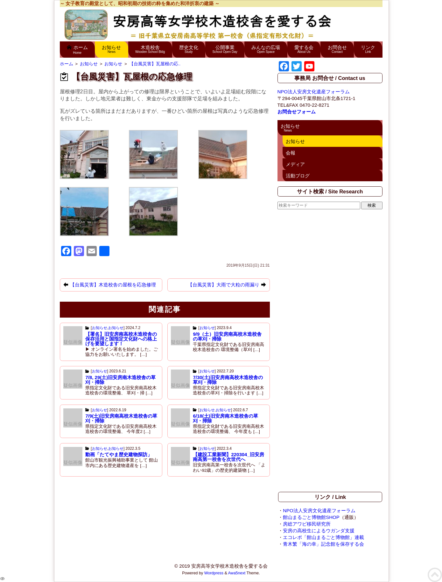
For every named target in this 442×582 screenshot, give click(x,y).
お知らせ (111, 49)
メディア (295, 164)
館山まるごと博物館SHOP (311, 517)
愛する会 (304, 49)
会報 (290, 152)
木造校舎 (150, 49)
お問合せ (337, 49)
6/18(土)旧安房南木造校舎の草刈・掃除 (225, 418)
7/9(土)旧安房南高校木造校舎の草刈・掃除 (121, 418)
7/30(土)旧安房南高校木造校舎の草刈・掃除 (228, 380)
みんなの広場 (266, 49)
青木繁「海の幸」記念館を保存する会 (323, 544)
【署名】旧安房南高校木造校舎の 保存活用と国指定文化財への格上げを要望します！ (121, 338)
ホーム (77, 49)
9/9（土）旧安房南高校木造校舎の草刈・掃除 (227, 336)
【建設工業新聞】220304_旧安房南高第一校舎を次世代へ (228, 457)
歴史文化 (188, 49)
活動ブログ (298, 175)
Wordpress (213, 573)
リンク (368, 49)
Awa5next (237, 573)
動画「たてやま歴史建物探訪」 (118, 454)
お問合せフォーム (296, 111)
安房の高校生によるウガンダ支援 (318, 530)
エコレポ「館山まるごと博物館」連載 (323, 537)
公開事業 (225, 49)
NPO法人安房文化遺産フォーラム (313, 91)
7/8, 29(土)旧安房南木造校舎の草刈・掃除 (120, 380)
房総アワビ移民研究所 (307, 524)
